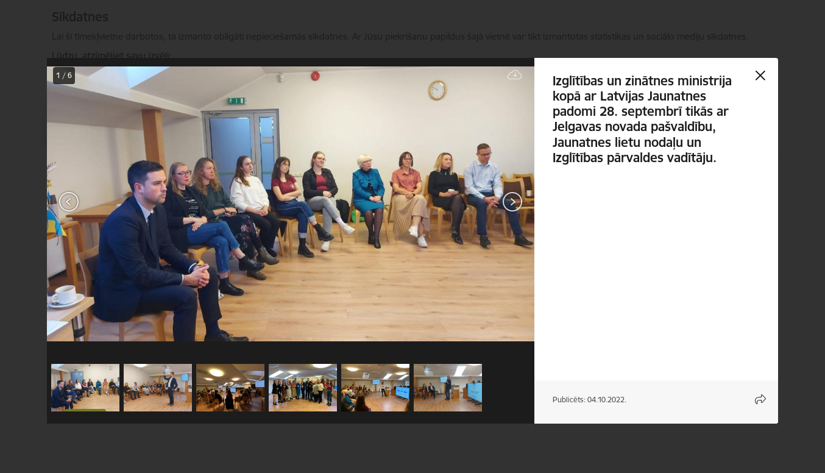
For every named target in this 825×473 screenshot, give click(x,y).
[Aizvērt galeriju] (760, 75)
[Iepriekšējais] (69, 202)
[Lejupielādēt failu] (515, 75)
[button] (85, 387)
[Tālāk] (512, 202)
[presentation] (120, 203)
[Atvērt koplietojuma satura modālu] (760, 399)
